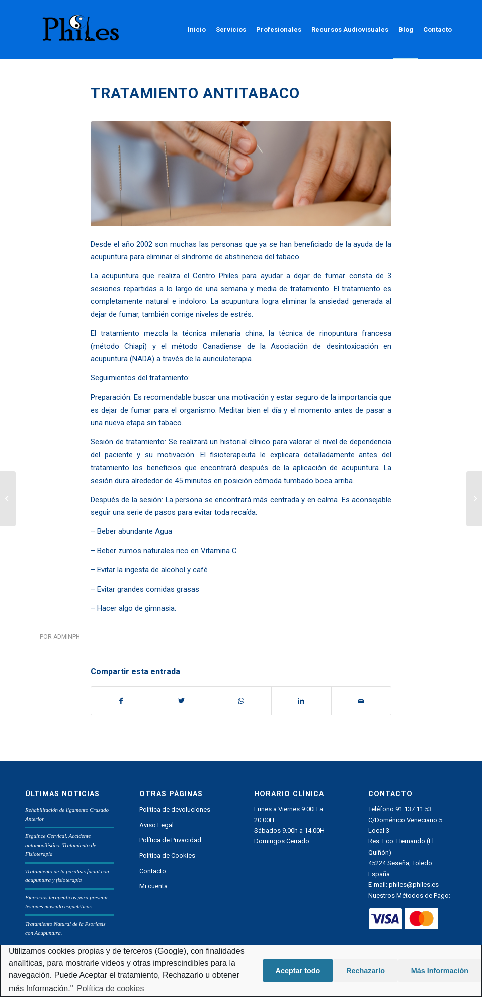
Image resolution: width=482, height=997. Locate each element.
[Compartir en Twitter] (181, 701)
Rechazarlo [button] (365, 971)
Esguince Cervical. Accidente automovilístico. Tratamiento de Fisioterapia (60, 845)
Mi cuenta (153, 886)
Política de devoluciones (174, 809)
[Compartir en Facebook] (121, 701)
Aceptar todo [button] (298, 971)
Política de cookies (110, 988)
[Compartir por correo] (361, 701)
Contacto (152, 871)
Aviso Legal (156, 825)
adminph (66, 636)
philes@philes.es (414, 884)
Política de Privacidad (170, 840)
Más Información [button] (439, 971)
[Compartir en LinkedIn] (301, 701)
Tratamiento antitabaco (195, 93)
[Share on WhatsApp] (241, 701)
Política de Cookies (167, 855)
